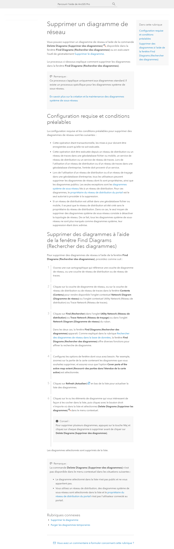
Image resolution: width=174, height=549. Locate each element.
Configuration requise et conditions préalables (151, 34)
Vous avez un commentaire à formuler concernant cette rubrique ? (95, 542)
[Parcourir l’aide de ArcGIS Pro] (84, 4)
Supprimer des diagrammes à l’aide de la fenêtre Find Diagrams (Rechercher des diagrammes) (152, 51)
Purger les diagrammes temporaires (70, 525)
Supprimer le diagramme (89, 53)
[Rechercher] (113, 4)
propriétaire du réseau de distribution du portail (96, 192)
